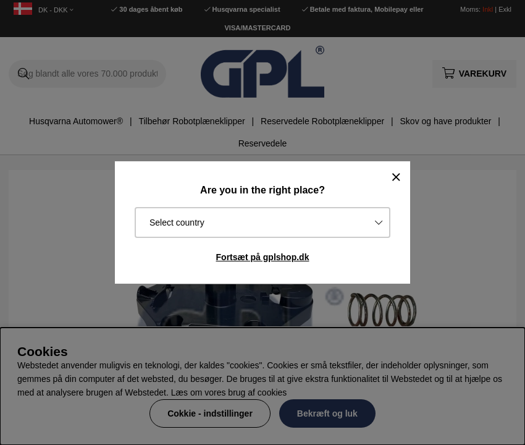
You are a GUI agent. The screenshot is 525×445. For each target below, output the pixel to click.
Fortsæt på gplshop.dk (262, 257)
